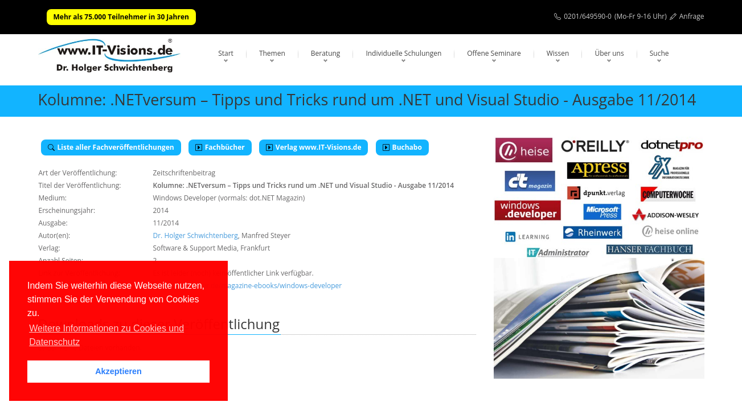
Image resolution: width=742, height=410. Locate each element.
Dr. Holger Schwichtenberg (195, 235)
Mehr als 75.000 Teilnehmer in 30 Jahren (121, 17)
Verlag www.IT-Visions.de (314, 147)
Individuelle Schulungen (403, 53)
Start (225, 53)
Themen (272, 53)
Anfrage (691, 16)
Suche (659, 53)
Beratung (326, 53)
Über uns (609, 53)
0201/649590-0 (588, 16)
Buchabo (402, 147)
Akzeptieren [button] (118, 371)
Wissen (558, 53)
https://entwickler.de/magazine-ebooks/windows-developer (247, 285)
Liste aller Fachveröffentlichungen (111, 147)
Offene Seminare (494, 53)
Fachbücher (220, 147)
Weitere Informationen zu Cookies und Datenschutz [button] (106, 335)
